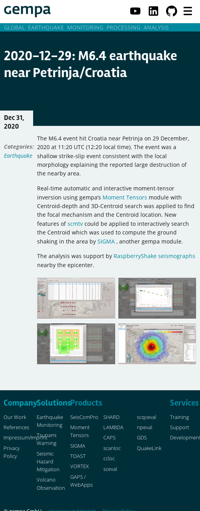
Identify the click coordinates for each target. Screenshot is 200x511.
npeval (144, 427)
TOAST (78, 456)
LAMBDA (113, 427)
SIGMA (106, 241)
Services (184, 403)
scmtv (75, 223)
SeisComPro (84, 417)
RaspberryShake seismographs (154, 256)
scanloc (112, 448)
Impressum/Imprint (25, 437)
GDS (142, 437)
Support (179, 427)
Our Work (15, 417)
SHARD (111, 417)
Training (179, 417)
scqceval (146, 417)
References (16, 427)
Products (86, 403)
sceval (110, 469)
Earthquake (18, 155)
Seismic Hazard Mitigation (48, 461)
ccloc (109, 458)
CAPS (109, 437)
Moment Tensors (125, 197)
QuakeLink (149, 448)
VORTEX (79, 466)
